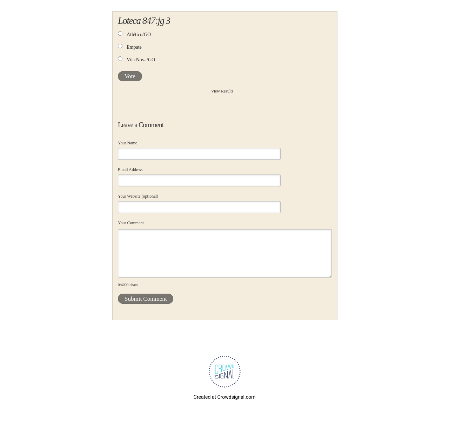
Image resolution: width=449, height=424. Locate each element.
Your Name (127, 143)
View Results (222, 91)
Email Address (130, 169)
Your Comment (131, 222)
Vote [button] (130, 76)
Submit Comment (146, 298)
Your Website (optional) (138, 196)
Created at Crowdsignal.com (224, 397)
